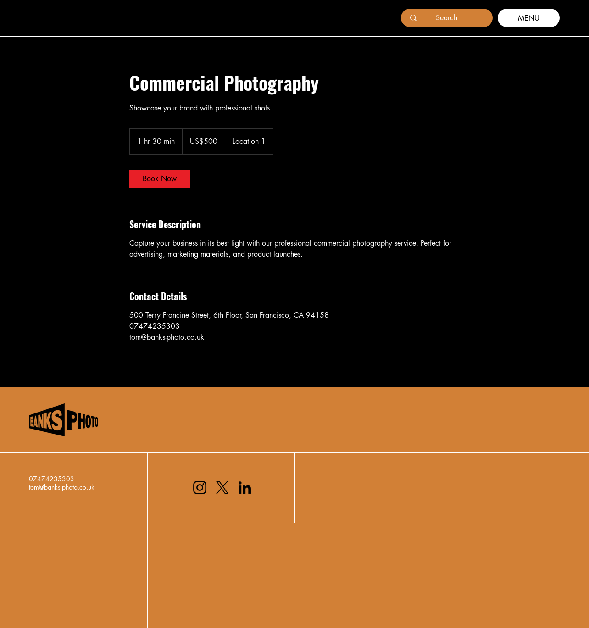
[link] (159, 179)
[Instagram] (200, 487)
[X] (222, 487)
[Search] (446, 18)
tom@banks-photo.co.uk (61, 487)
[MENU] (529, 18)
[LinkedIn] (245, 487)
